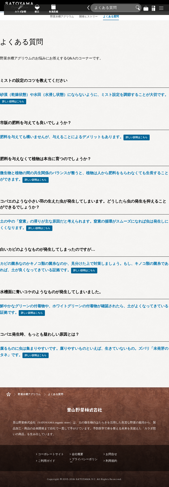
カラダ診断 (47, 11)
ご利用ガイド (46, 460)
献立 (61, 11)
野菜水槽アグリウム (29, 394)
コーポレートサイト (51, 454)
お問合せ (111, 454)
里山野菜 (19, 8)
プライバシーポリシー (83, 461)
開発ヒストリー (88, 20)
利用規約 (111, 460)
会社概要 (77, 454)
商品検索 (164, 6)
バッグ (146, 7)
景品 (153, 7)
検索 (138, 8)
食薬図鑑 (74, 11)
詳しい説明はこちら (13, 101)
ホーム (9, 394)
